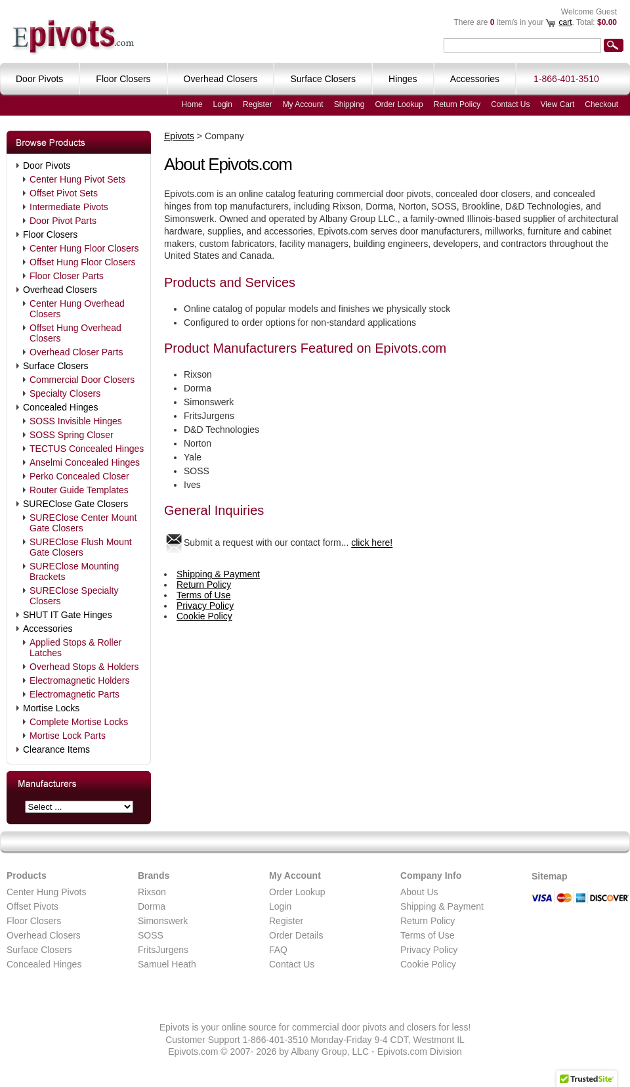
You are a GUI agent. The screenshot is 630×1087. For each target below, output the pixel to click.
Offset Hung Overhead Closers (75, 333)
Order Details (296, 935)
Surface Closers (56, 366)
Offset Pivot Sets (64, 193)
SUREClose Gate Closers (75, 504)
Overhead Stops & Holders (84, 666)
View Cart (558, 104)
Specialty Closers (65, 393)
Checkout (601, 104)
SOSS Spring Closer (72, 435)
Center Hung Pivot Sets (77, 179)
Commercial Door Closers (82, 379)
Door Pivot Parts (63, 220)
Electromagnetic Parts (74, 694)
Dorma (151, 906)
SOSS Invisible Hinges (76, 421)
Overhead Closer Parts (76, 352)
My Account (303, 104)
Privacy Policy (205, 605)
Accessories (47, 628)
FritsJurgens (163, 949)
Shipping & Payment (218, 574)
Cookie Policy (204, 616)
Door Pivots (46, 165)
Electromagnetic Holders (80, 680)
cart (565, 22)
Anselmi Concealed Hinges (85, 462)
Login (222, 104)
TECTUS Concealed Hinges (87, 448)
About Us (419, 892)
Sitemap (549, 876)
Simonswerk (163, 921)
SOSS (150, 935)
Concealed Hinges (60, 407)
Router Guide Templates (79, 490)
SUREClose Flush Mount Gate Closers (81, 547)
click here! (371, 543)
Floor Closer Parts (67, 276)
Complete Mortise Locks (79, 722)
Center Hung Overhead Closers (77, 308)
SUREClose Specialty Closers (74, 595)
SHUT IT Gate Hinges (67, 615)
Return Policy (457, 104)
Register (257, 104)
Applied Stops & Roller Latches (75, 647)
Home (192, 104)
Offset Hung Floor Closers (83, 262)
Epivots (179, 136)
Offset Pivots (32, 906)
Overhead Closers (60, 289)
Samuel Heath (167, 964)
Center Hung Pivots (46, 892)
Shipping (349, 104)
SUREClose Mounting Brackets (74, 571)
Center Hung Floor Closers (84, 248)
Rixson (152, 892)
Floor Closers (50, 234)
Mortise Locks (51, 708)
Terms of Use (203, 595)
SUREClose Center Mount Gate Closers (83, 522)
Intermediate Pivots (69, 207)
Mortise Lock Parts (68, 735)
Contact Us (510, 104)
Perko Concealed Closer (79, 476)
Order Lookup (399, 104)
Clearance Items (56, 749)
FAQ (278, 949)
